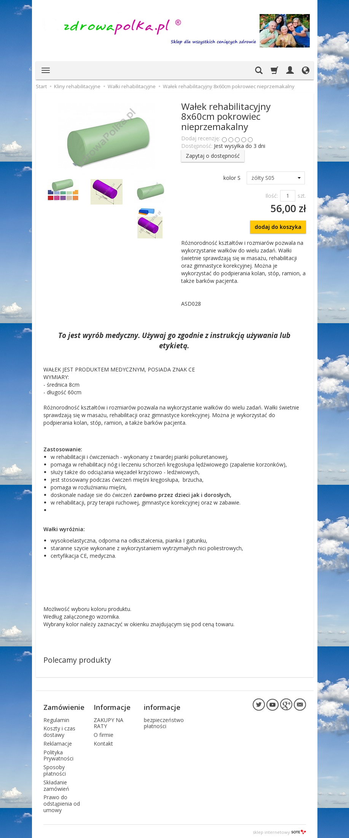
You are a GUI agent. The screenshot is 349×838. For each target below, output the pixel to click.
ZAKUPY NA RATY (108, 721)
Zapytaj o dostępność (213, 155)
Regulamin (56, 717)
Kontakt (103, 741)
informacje (162, 706)
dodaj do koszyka (278, 226)
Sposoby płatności (54, 768)
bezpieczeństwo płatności (164, 721)
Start (41, 86)
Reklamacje (57, 741)
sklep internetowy (279, 830)
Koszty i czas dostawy (59, 729)
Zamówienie (63, 706)
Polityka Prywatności (58, 753)
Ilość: (271, 195)
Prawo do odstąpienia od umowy (61, 802)
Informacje (112, 706)
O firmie (103, 732)
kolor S (232, 177)
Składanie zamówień (56, 783)
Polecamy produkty (77, 660)
